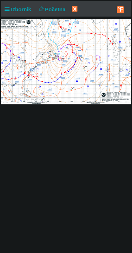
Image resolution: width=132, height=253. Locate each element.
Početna (51, 9)
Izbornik (19, 9)
